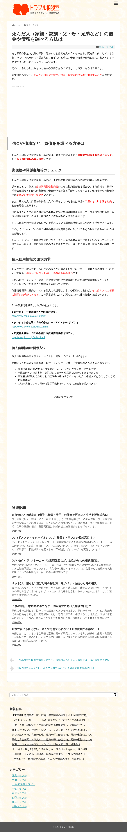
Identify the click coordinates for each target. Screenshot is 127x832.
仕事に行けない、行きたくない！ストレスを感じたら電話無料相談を (50, 730)
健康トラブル (19, 775)
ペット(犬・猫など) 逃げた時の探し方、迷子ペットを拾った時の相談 (54, 583)
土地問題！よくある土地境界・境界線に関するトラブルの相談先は (48, 754)
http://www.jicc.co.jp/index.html (28, 337)
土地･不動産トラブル (23, 784)
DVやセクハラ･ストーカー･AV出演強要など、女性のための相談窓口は (55, 560)
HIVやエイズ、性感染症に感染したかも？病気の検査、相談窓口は (48, 759)
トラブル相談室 (67, 827)
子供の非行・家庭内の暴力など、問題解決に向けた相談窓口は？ (51, 606)
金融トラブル (19, 806)
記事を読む (17, 531)
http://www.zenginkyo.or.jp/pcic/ (29, 316)
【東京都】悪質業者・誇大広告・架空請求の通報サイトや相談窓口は (50, 715)
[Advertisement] (63, 110)
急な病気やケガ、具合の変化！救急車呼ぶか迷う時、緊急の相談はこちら (52, 734)
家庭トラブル (106, 47)
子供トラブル (19, 788)
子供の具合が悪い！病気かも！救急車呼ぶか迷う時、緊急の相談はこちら (52, 739)
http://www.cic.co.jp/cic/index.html (30, 326)
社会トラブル (19, 802)
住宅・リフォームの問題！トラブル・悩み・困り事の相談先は (46, 744)
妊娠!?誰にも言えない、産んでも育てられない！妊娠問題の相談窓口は (55, 629)
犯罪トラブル (19, 797)
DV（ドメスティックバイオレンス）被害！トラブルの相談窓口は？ (53, 537)
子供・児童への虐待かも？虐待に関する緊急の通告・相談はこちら (48, 725)
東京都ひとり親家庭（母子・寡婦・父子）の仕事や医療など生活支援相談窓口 (60, 514)
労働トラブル (19, 780)
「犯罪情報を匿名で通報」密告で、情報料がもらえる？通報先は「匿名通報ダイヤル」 (61, 660)
